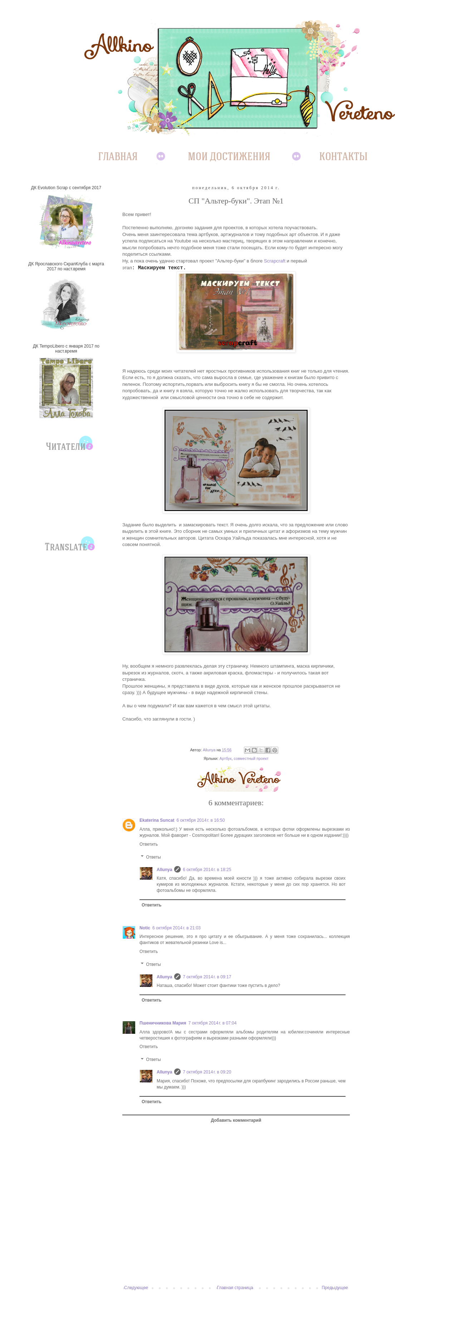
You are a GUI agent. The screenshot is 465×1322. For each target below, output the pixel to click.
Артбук (225, 758)
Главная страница (235, 1287)
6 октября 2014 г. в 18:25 (207, 869)
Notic (145, 927)
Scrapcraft (274, 261)
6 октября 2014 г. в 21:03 (176, 927)
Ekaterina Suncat (157, 820)
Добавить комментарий (236, 1120)
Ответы (153, 857)
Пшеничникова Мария (163, 1023)
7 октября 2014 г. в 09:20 (207, 1072)
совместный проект (251, 758)
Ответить (149, 844)
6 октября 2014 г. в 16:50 (200, 820)
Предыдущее (335, 1287)
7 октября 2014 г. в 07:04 (212, 1023)
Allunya (164, 869)
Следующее (136, 1287)
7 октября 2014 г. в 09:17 (207, 976)
